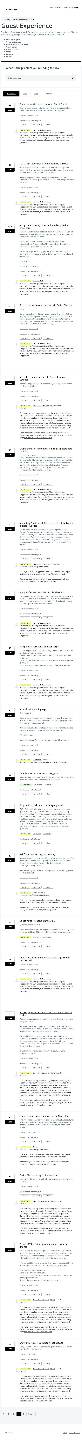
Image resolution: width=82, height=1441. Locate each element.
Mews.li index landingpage (33, 709)
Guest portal (33, 115)
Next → (31, 1414)
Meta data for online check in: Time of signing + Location (44, 378)
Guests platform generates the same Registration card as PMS (45, 959)
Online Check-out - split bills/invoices (38, 1175)
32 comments (24, 266)
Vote (10, 110)
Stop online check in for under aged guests (41, 805)
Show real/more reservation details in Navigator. (44, 1115)
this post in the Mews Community (38, 437)
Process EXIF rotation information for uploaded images (44, 1245)
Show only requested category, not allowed (41, 1342)
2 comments (24, 115)
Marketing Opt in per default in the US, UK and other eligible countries (46, 524)
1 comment (23, 1132)
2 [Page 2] (8, 1414)
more (33, 1053)
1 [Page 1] (3, 1414)
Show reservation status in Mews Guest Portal (43, 104)
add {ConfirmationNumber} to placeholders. (42, 592)
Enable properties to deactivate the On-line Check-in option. (46, 1014)
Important (37, 125)
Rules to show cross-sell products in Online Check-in (46, 305)
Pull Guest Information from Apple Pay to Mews (44, 163)
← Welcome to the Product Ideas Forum (18, 19)
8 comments (38, 785)
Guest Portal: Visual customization (37, 920)
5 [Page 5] (23, 1414)
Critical (49, 125)
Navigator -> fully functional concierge (39, 646)
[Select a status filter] (61, 93)
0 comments (24, 187)
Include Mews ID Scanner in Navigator (39, 773)
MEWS (65, 1433)
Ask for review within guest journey (38, 854)
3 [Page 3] (13, 1414)
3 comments (24, 878)
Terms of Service (74, 1433)
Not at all (26, 125)
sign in (73, 7)
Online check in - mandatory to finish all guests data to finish (46, 450)
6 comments (37, 937)
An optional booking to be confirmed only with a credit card (44, 226)
